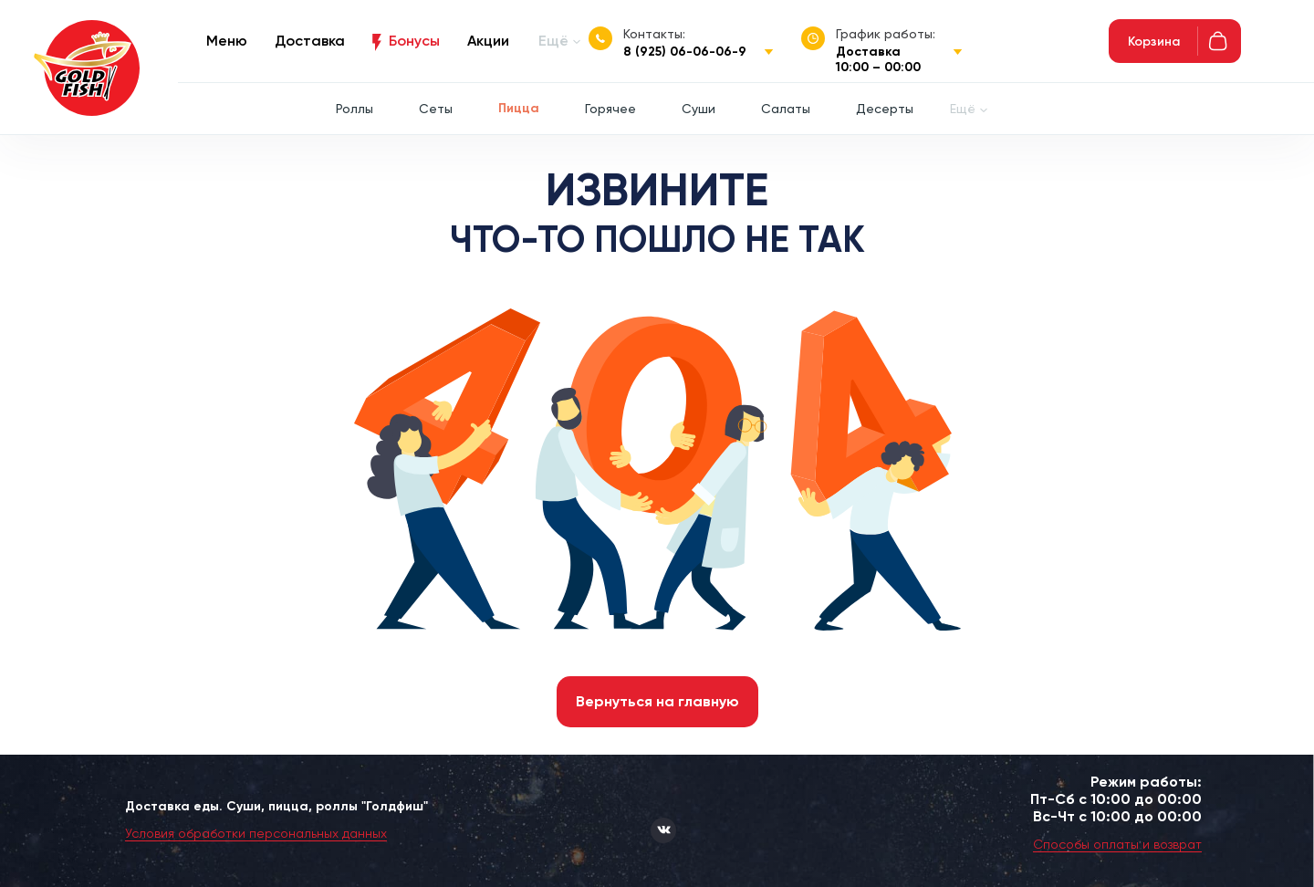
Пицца (518, 108)
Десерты (884, 108)
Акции (488, 40)
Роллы (354, 108)
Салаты (785, 108)
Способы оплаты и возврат (1117, 844)
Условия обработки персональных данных (256, 833)
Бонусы (414, 40)
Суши (698, 108)
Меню (226, 40)
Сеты (436, 108)
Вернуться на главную (657, 701)
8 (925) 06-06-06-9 (684, 51)
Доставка (310, 40)
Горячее (610, 108)
